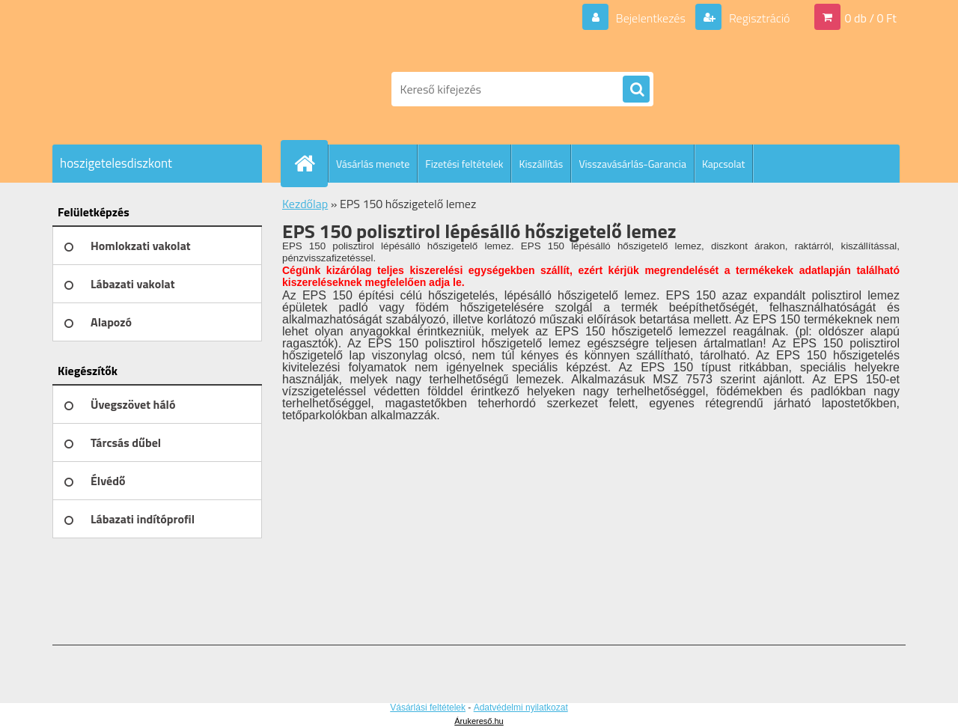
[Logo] (155, 89)
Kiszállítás (541, 163)
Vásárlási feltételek (428, 707)
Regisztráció (758, 18)
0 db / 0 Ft (871, 18)
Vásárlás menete (372, 163)
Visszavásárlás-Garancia (632, 163)
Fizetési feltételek (464, 163)
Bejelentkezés (650, 18)
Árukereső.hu (478, 721)
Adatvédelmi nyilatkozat (521, 707)
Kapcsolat (723, 163)
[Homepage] (310, 163)
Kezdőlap (305, 204)
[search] (636, 90)
